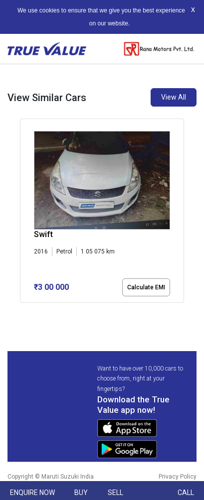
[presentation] (25, 213)
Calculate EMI (146, 287)
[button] (23, 311)
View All (173, 97)
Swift (43, 234)
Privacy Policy (178, 476)
